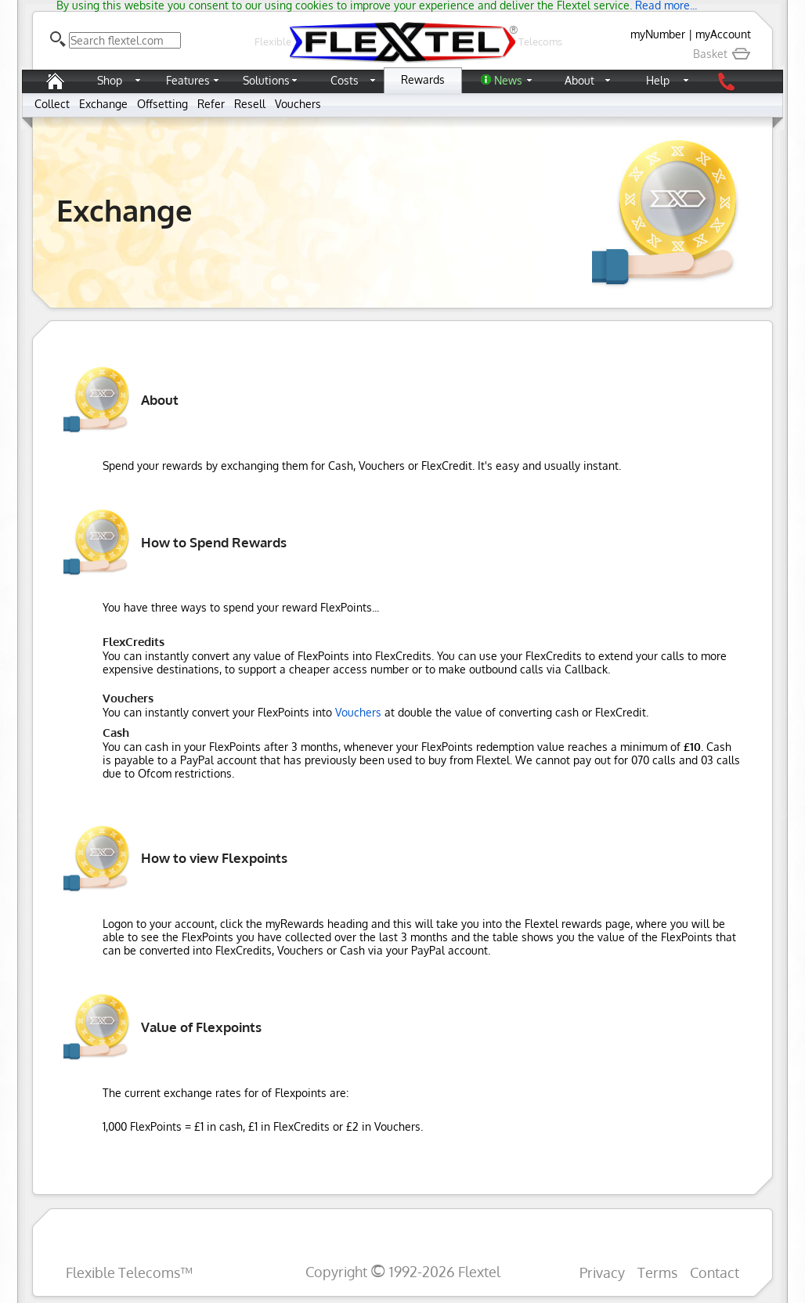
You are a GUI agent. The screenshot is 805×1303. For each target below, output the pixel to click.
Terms (657, 1272)
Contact (714, 1272)
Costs (344, 80)
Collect (52, 103)
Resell (249, 103)
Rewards (423, 79)
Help (658, 80)
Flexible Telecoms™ (129, 1272)
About (579, 80)
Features (188, 80)
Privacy (602, 1272)
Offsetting (162, 103)
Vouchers (298, 103)
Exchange (103, 103)
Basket (722, 53)
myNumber (657, 34)
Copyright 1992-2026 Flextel (402, 1271)
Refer (211, 103)
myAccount (723, 34)
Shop (109, 80)
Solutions (266, 80)
